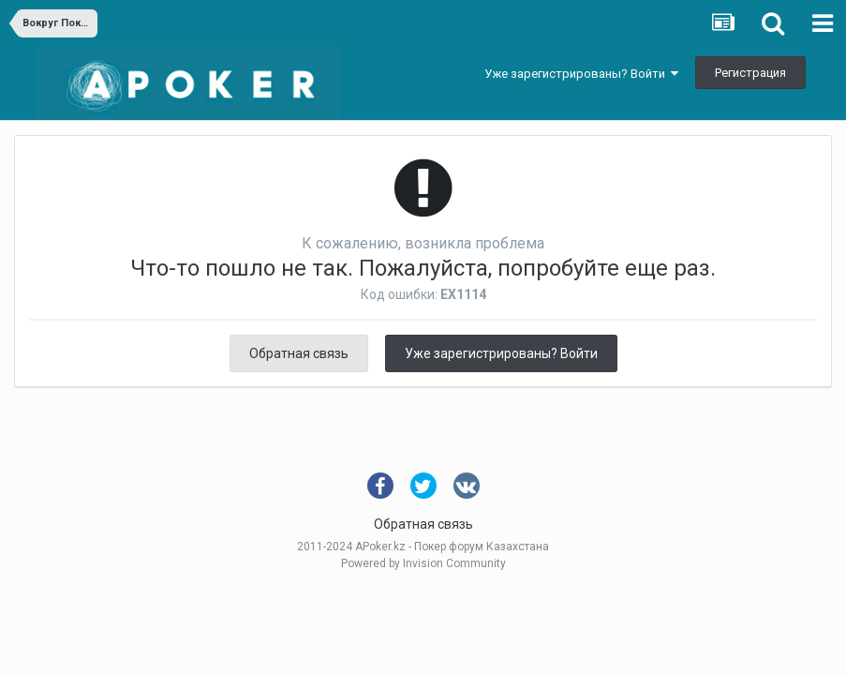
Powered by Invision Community (423, 563)
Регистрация (750, 73)
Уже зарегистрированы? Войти (581, 74)
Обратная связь (299, 353)
